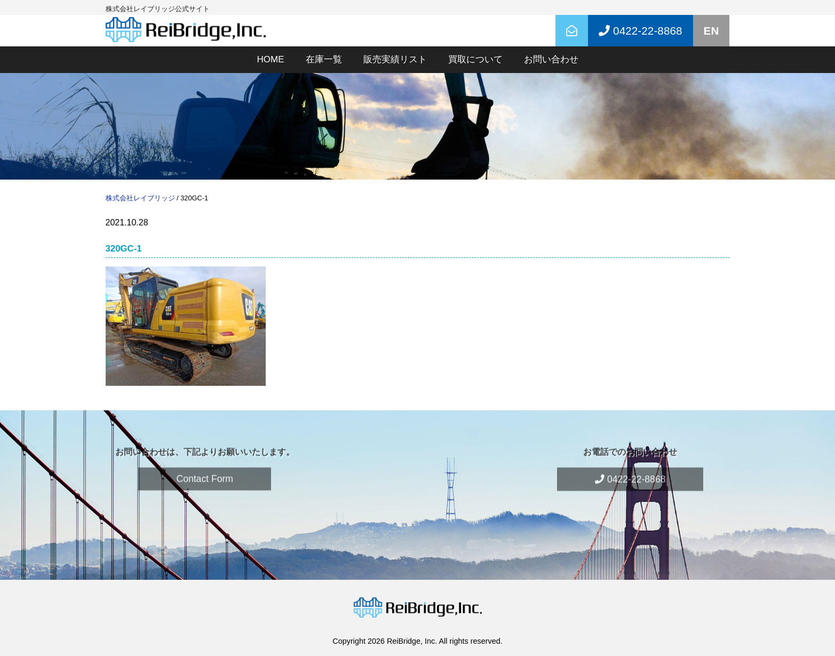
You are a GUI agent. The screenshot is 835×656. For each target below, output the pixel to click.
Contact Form (204, 468)
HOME (270, 59)
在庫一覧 (324, 59)
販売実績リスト (395, 59)
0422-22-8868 (630, 469)
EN (711, 31)
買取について (475, 59)
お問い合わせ (551, 59)
